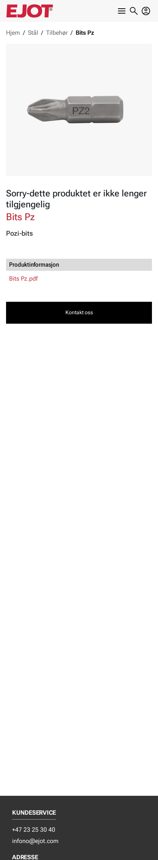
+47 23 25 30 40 (33, 829)
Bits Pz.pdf (23, 278)
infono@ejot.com (35, 841)
